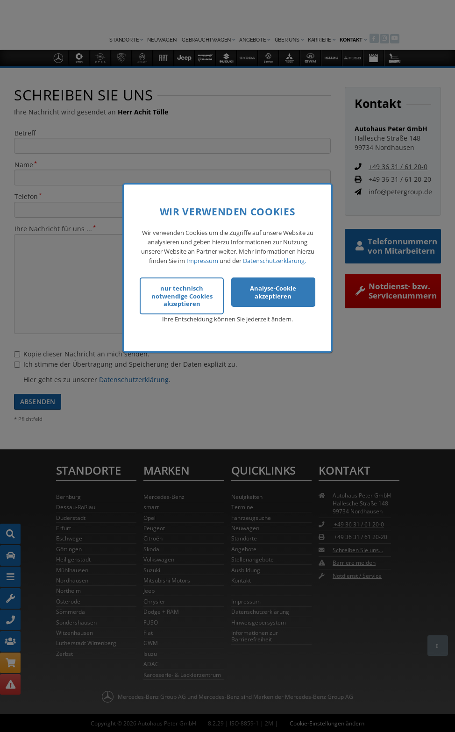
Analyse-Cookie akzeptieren (273, 290)
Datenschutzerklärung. (274, 259)
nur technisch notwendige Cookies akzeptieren (182, 294)
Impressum (202, 259)
